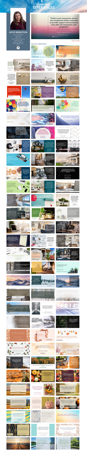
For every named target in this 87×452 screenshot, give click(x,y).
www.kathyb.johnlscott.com (18, 43)
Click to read (75, 41)
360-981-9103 (18, 36)
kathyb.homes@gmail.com (18, 42)
